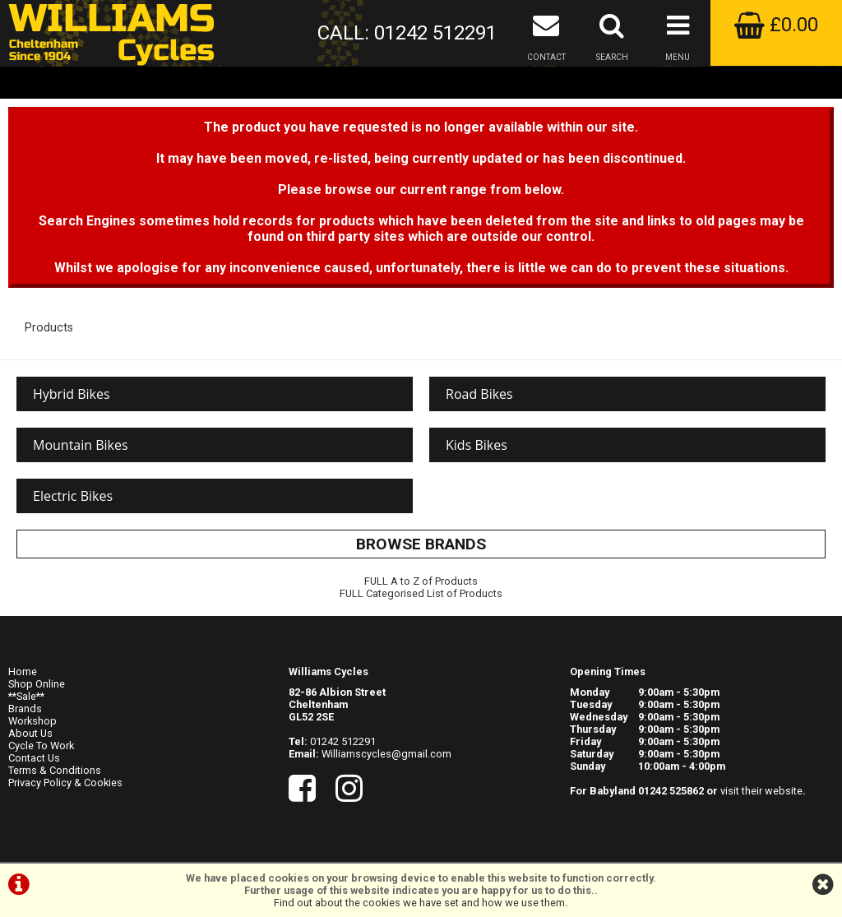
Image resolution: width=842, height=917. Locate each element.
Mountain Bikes (80, 445)
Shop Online (36, 684)
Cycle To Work (41, 745)
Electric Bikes (73, 496)
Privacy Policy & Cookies (65, 782)
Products (49, 328)
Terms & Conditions (54, 770)
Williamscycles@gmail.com (386, 754)
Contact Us (34, 758)
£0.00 (776, 24)
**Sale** (26, 696)
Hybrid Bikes (71, 394)
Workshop (32, 721)
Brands (25, 708)
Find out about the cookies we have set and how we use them (419, 902)
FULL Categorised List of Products (421, 593)
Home (22, 671)
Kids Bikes (476, 445)
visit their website (761, 791)
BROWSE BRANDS (421, 544)
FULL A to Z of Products (421, 581)
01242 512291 (343, 741)
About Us (30, 733)
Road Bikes (479, 394)
